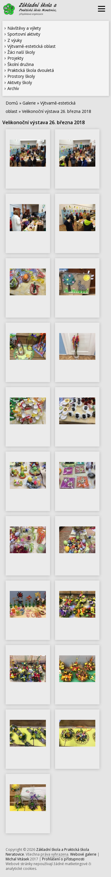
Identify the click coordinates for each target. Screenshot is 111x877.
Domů (12, 103)
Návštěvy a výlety (24, 28)
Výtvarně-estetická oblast (31, 46)
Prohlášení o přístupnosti (63, 859)
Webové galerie (83, 854)
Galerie (29, 103)
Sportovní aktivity (23, 34)
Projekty (15, 58)
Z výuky (14, 40)
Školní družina (20, 64)
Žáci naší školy (21, 52)
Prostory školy (21, 76)
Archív (13, 88)
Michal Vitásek (17, 859)
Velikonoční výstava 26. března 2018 (56, 111)
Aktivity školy (19, 82)
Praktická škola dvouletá (30, 70)
